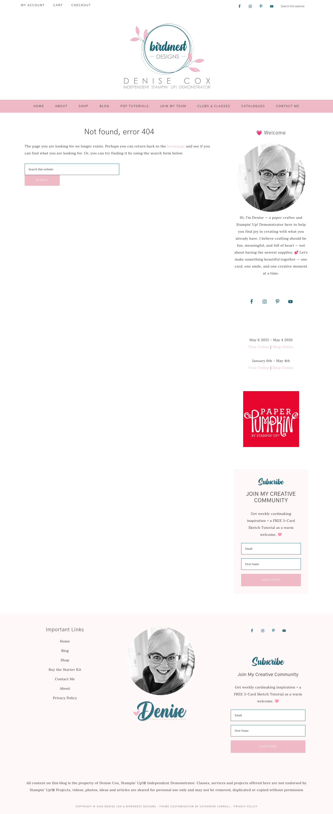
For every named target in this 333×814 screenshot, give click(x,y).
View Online (258, 347)
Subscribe (271, 580)
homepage (176, 146)
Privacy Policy (65, 698)
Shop (65, 660)
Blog (65, 650)
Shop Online (283, 347)
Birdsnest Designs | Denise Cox (166, 56)
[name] (271, 564)
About (65, 688)
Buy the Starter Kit (65, 669)
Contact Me (65, 679)
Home (65, 641)
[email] (271, 548)
